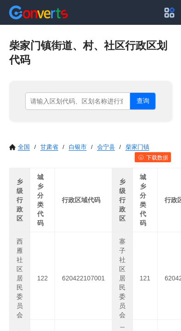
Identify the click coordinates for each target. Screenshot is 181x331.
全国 (19, 146)
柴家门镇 (137, 146)
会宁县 (106, 146)
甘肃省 (49, 146)
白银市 (78, 146)
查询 (143, 100)
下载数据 (152, 157)
